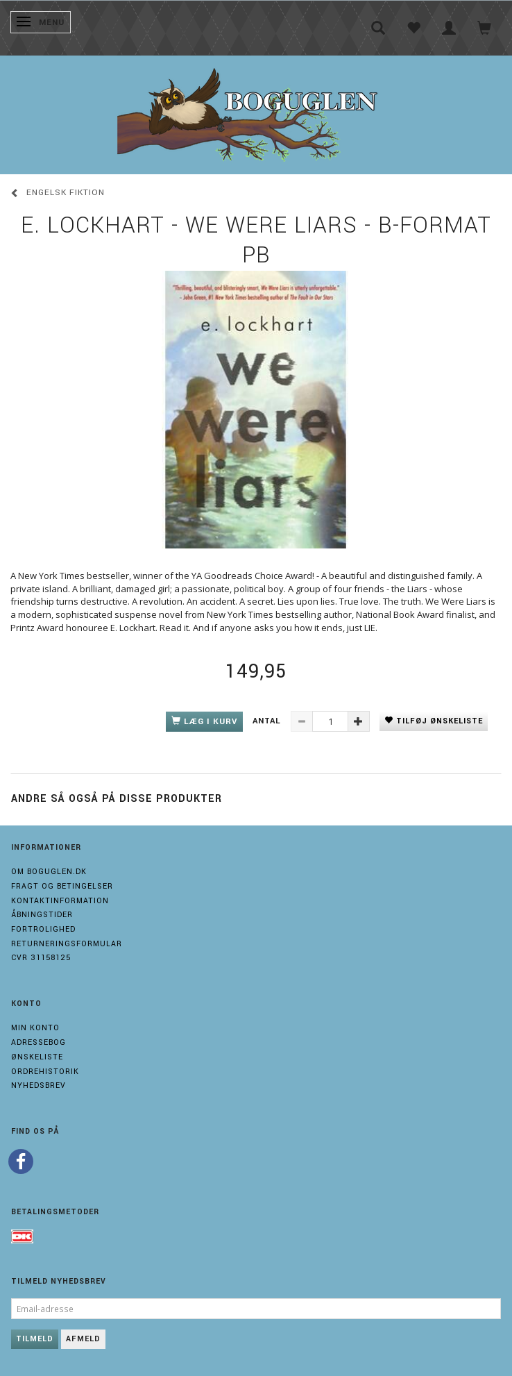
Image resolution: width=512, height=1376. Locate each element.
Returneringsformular (66, 944)
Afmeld (83, 1339)
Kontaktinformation (60, 901)
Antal (268, 721)
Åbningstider (42, 914)
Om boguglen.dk (49, 871)
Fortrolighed (43, 929)
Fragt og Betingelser (62, 886)
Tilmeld (34, 1339)
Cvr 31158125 (41, 958)
